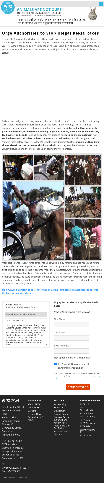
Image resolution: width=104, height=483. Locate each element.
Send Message (78, 387)
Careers (32, 410)
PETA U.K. (85, 419)
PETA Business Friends (61, 433)
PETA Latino (86, 435)
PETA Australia (87, 423)
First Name (59, 319)
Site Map (58, 407)
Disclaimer (59, 410)
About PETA (34, 404)
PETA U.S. (85, 404)
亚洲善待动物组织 (87, 431)
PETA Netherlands (86, 409)
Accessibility (60, 404)
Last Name (59, 332)
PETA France (86, 413)
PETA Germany (87, 416)
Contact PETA (35, 407)
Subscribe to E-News (35, 418)
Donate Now (34, 414)
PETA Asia (85, 426)
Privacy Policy (61, 414)
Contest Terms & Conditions (61, 418)
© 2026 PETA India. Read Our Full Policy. (62, 426)
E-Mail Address (61, 345)
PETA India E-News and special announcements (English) (73, 366)
